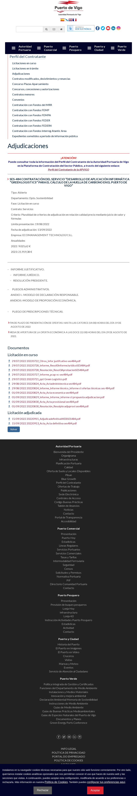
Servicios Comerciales (68, 553)
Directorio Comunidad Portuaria (68, 584)
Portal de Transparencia (68, 517)
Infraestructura (68, 612)
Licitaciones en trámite (25, 68)
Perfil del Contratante (68, 482)
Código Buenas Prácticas (68, 502)
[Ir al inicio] (61, 29)
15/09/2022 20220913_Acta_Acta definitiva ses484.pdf (44, 423)
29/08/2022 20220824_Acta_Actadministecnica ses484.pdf (46, 383)
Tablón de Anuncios (68, 505)
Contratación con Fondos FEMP (30, 110)
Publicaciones (68, 490)
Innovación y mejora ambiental (68, 695)
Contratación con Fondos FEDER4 (32, 125)
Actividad (68, 627)
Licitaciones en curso (24, 63)
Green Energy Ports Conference (68, 722)
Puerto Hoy (68, 537)
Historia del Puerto (68, 644)
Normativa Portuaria (69, 576)
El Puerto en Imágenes (69, 648)
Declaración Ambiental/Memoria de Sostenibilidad (69, 699)
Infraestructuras (68, 459)
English (70, 19)
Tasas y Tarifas (69, 557)
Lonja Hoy (68, 608)
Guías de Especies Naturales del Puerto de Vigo (68, 715)
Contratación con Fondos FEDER (31, 120)
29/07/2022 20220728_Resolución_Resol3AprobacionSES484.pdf (50, 369)
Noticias (68, 509)
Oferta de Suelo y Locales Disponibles (68, 471)
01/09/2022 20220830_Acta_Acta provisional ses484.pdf (45, 401)
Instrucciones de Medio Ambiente (68, 703)
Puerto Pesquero (75, 48)
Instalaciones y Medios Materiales (68, 692)
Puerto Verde (122, 48)
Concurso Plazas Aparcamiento (30, 83)
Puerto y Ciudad (99, 48)
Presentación (68, 533)
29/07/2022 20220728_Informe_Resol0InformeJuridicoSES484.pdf (51, 365)
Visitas (68, 659)
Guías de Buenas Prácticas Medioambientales (68, 711)
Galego (66, 19)
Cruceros (68, 656)
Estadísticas (68, 541)
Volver (13, 429)
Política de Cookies (68, 760)
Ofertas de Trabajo (68, 486)
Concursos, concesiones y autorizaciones (35, 89)
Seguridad (68, 564)
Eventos (68, 667)
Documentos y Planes (68, 719)
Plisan (68, 475)
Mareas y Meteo (68, 663)
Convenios (18, 99)
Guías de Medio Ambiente (69, 707)
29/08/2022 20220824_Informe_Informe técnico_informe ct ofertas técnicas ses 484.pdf (63, 388)
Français (75, 19)
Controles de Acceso (68, 498)
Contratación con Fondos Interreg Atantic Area (39, 130)
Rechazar (42, 790)
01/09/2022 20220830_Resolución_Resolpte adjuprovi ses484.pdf (50, 406)
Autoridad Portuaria (25, 48)
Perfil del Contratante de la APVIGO (68, 169)
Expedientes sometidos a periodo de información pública (45, 136)
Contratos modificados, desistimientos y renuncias (41, 78)
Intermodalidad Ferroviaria (68, 560)
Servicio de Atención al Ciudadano (68, 671)
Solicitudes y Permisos (68, 572)
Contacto (68, 513)
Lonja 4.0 (68, 616)
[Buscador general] (33, 29)
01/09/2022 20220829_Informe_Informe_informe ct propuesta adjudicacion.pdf (58, 397)
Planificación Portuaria (68, 463)
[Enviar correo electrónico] (53, 29)
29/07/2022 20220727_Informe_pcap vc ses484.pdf (42, 374)
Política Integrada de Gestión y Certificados (69, 684)
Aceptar (95, 790)
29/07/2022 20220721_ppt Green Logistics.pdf (39, 379)
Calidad (68, 467)
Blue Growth (68, 478)
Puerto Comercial (50, 48)
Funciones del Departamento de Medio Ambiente (68, 688)
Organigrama (68, 455)
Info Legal (68, 748)
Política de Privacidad (68, 752)
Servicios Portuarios (68, 549)
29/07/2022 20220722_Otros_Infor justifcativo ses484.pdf (46, 361)
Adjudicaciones (21, 73)
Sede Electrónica (68, 494)
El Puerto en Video (68, 652)
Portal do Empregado (68, 756)
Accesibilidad (68, 521)
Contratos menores (23, 94)
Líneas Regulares (68, 545)
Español (62, 19)
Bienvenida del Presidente (68, 451)
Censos (68, 568)
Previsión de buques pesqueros (69, 604)
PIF (68, 580)
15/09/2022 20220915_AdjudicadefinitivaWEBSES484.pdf (46, 418)
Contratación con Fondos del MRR (32, 104)
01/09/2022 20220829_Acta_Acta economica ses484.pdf (45, 392)
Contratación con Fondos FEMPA (31, 115)
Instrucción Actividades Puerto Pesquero (68, 620)
